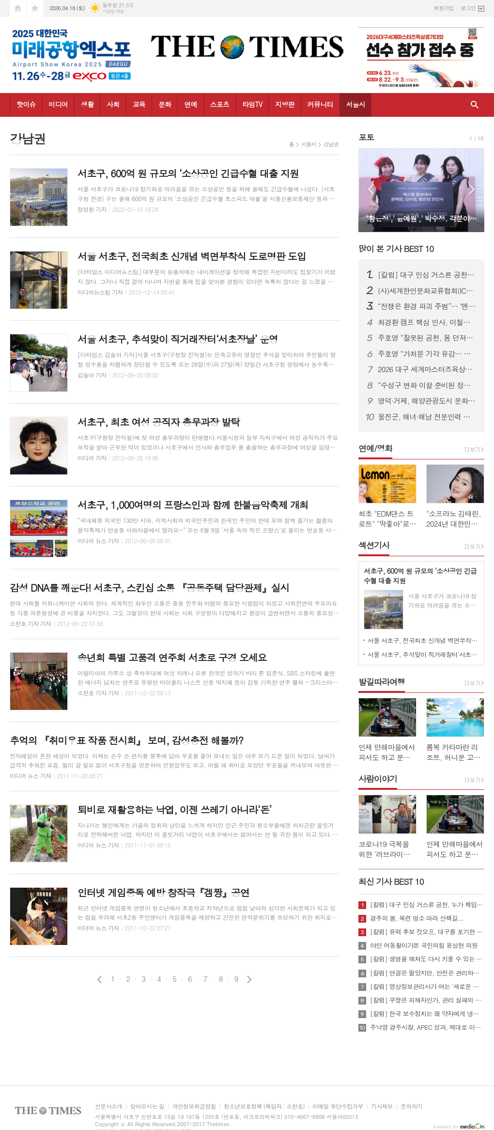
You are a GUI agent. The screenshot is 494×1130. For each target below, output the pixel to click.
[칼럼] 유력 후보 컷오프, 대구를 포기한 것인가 (427, 931)
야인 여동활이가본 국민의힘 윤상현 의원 (424, 945)
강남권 (331, 144)
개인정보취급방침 (194, 1106)
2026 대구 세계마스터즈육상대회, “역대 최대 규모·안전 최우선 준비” (427, 369)
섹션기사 (373, 545)
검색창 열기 (474, 105)
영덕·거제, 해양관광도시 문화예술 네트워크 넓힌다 (427, 401)
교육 (139, 104)
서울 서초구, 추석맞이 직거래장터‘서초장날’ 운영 (423, 654)
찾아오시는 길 (147, 1106)
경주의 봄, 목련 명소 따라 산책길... (416, 918)
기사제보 (382, 1106)
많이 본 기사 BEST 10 (395, 248)
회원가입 (444, 8)
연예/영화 (375, 448)
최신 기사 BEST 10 (391, 881)
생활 (87, 104)
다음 (249, 979)
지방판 (284, 104)
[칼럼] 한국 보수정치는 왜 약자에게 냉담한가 (427, 1013)
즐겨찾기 (35, 8)
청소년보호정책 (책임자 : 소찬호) (264, 1106)
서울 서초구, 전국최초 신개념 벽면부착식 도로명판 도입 (423, 640)
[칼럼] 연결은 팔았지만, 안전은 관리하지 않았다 (427, 973)
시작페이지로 (18, 8)
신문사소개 (108, 1106)
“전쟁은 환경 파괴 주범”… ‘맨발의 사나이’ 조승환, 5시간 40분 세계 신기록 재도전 (427, 306)
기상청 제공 (113, 11)
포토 (366, 137)
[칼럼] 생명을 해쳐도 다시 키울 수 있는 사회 (427, 959)
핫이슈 (25, 104)
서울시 (355, 104)
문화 (164, 104)
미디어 (57, 104)
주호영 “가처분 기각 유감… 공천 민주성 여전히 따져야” (427, 354)
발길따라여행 (381, 682)
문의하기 (411, 1106)
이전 (99, 979)
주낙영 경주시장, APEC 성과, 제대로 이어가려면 (427, 1027)
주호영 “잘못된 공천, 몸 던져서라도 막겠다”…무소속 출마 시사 (427, 338)
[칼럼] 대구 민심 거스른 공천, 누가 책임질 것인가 (427, 275)
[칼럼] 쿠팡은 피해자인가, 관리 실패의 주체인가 (427, 1000)
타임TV (252, 104)
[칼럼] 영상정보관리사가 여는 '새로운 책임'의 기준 (427, 986)
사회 (113, 104)
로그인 (468, 8)
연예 (190, 104)
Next (472, 189)
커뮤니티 (320, 104)
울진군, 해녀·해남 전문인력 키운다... (427, 417)
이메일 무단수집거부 (337, 1106)
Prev (371, 189)
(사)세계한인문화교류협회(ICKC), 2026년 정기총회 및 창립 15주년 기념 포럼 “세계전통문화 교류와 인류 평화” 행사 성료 (427, 291)
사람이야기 (377, 779)
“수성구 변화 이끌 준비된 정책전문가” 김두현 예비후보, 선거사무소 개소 (427, 385)
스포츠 (219, 104)
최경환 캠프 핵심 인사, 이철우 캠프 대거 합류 (427, 322)
